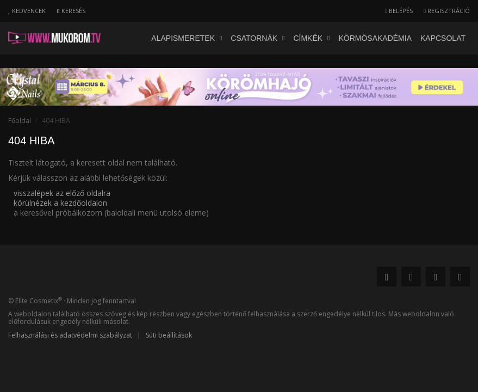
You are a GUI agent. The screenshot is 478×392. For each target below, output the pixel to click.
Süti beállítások (169, 335)
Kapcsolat (442, 38)
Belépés (399, 11)
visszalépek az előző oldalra (62, 193)
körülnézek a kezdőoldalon (60, 203)
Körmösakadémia (375, 38)
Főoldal (19, 120)
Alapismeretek (186, 38)
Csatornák (257, 38)
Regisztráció (447, 11)
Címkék (311, 38)
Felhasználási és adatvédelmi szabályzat (70, 335)
